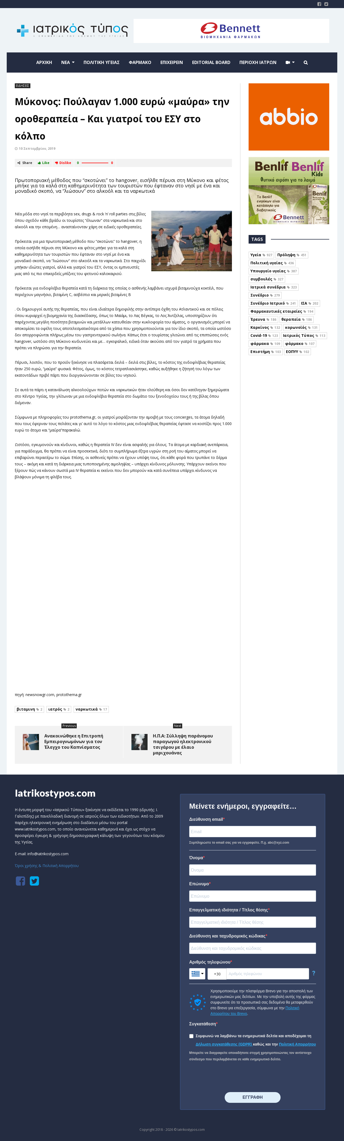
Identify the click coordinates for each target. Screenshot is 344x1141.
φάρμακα (265, 343)
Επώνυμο (199, 884)
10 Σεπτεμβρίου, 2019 (37, 148)
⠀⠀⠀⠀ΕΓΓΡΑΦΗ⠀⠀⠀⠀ (252, 1097)
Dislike (63, 163)
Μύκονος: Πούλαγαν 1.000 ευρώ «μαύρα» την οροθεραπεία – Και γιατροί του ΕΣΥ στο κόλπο (122, 118)
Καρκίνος (265, 327)
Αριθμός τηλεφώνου (209, 962)
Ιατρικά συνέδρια (273, 287)
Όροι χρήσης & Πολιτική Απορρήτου (47, 865)
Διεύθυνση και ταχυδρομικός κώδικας (227, 936)
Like (43, 163)
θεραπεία (296, 319)
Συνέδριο (265, 295)
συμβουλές (266, 278)
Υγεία (261, 254)
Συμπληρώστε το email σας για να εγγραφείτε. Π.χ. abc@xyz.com (239, 842)
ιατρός (58, 709)
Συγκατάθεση (202, 1024)
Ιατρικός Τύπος (304, 335)
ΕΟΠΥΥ (297, 351)
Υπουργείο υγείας (273, 270)
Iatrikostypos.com (55, 793)
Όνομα (196, 857)
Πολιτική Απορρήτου (297, 1044)
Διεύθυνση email (206, 819)
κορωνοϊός (301, 327)
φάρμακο (299, 343)
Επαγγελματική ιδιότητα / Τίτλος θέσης (228, 910)
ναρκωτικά (91, 709)
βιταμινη (29, 709)
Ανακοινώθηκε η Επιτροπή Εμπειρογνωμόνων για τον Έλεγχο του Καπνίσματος (73, 741)
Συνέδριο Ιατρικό (273, 303)
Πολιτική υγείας (272, 262)
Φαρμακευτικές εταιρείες (281, 311)
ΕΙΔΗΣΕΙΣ (22, 85)
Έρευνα (263, 319)
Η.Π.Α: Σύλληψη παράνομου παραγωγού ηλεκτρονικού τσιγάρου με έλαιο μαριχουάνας (183, 744)
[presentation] (230, 1077)
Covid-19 (264, 335)
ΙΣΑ (309, 303)
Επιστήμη (265, 351)
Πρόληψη (291, 254)
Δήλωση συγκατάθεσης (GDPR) (224, 1044)
